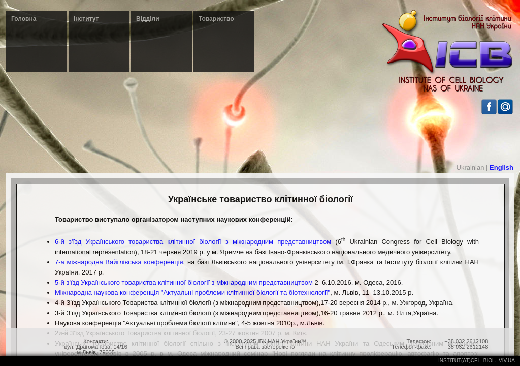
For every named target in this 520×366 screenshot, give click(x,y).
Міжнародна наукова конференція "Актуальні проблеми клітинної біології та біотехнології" (192, 292)
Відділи (147, 18)
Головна (23, 18)
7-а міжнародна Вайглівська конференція (119, 262)
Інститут (86, 18)
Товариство (216, 18)
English (501, 167)
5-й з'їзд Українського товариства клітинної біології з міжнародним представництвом (184, 282)
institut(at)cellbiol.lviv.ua (476, 360)
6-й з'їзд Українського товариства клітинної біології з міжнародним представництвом (193, 242)
